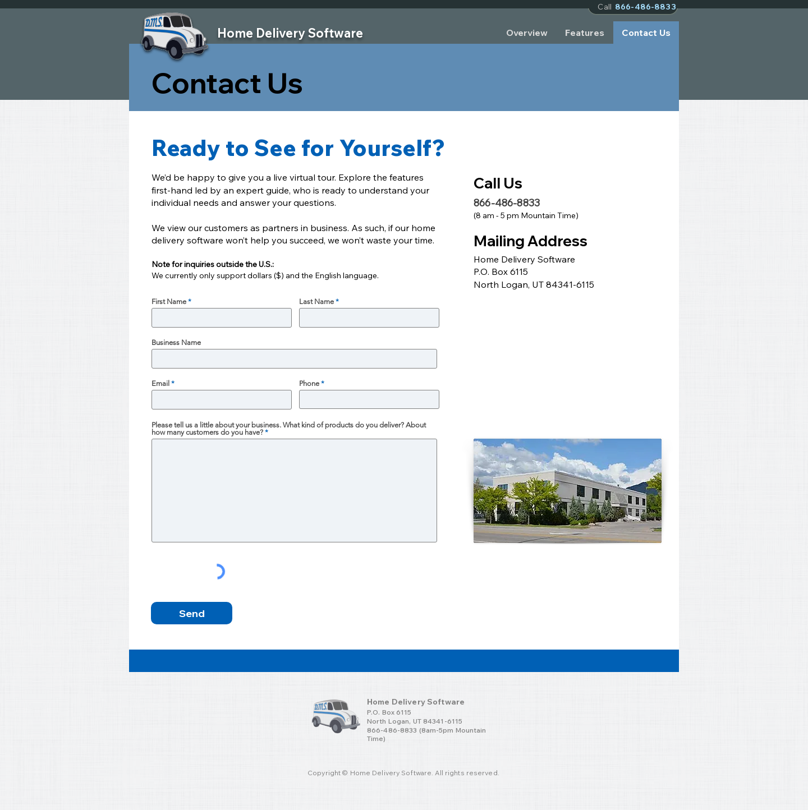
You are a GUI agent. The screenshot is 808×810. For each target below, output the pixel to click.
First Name (169, 301)
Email (160, 383)
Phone (309, 383)
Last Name (316, 301)
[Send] (191, 613)
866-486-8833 (392, 730)
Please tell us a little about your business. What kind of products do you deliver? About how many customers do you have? (289, 428)
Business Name (176, 342)
